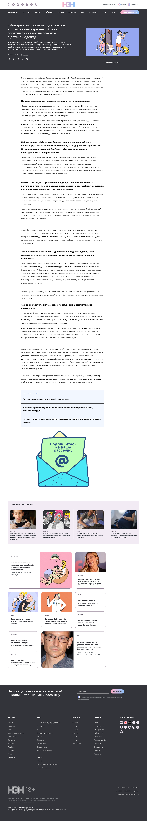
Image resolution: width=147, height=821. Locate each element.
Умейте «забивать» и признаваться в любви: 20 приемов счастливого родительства (22, 566)
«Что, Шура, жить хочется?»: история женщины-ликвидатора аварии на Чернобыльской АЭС (23, 643)
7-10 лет (75, 740)
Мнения (45, 531)
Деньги (39, 737)
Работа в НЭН (99, 733)
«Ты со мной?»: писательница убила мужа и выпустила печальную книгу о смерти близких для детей (23, 662)
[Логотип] (68, 4)
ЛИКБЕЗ (37, 12)
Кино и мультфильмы (44, 750)
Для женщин (12, 740)
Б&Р (82, 12)
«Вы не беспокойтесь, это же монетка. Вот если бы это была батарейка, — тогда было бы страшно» (88, 623)
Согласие (97, 750)
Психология (41, 743)
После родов (12, 737)
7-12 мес (75, 726)
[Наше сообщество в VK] (22, 4)
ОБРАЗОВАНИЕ (13, 12)
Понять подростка (108, 4)
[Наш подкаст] (121, 732)
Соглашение (98, 747)
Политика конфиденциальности (127, 794)
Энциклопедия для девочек (47, 764)
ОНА (104, 12)
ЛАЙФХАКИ (49, 12)
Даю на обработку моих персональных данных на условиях (100, 698)
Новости (12, 531)
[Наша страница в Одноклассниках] (27, 4)
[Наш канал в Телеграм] (31, 4)
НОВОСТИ (26, 12)
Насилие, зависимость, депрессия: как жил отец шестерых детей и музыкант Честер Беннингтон (89, 645)
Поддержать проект (130, 12)
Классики (40, 761)
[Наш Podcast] (137, 727)
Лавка (122, 4)
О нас (96, 723)
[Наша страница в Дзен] (18, 4)
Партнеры (11, 757)
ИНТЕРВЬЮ (72, 12)
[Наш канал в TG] (121, 723)
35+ (38, 730)
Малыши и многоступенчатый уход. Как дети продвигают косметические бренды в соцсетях (56, 535)
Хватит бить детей (44, 768)
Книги (39, 754)
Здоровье (40, 740)
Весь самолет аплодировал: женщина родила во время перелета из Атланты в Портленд (124, 535)
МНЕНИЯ (61, 12)
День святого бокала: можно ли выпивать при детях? (22, 621)
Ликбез (13, 615)
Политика (97, 754)
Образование (42, 747)
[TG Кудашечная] (125, 723)
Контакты (97, 743)
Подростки (76, 743)
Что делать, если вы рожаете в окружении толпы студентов (88, 603)
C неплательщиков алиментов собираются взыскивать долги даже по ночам (90, 535)
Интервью (14, 634)
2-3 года (75, 733)
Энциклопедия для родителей (48, 723)
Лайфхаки (14, 556)
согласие (86, 697)
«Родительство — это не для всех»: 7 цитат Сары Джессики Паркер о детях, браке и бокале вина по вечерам (90, 581)
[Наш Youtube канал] (13, 4)
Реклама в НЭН (99, 726)
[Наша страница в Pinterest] (36, 4)
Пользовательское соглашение (127, 787)
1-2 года (75, 730)
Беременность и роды (16, 733)
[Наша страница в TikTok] (125, 727)
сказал (83, 157)
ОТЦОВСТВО (93, 12)
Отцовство (41, 726)
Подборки (11, 747)
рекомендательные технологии (54, 810)
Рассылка (133, 4)
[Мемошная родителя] (129, 723)
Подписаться (117, 691)
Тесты (10, 754)
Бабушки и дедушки (44, 733)
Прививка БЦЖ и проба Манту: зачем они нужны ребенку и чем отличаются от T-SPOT (57, 621)
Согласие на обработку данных (127, 791)
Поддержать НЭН (100, 740)
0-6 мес (75, 723)
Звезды (39, 757)
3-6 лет (74, 737)
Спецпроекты (99, 730)
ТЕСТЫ (113, 12)
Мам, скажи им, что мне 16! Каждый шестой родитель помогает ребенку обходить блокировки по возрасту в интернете (23, 536)
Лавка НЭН (98, 737)
